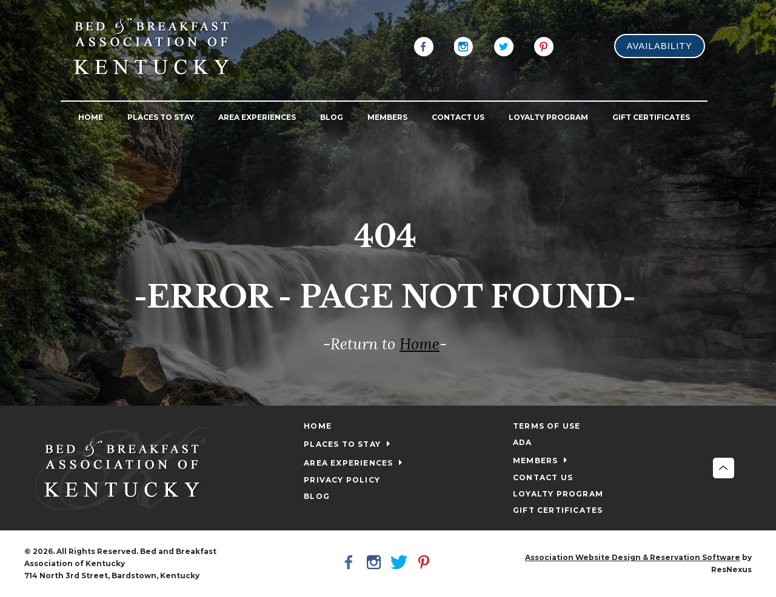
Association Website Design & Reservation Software (632, 557)
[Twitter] (504, 45)
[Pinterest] (544, 45)
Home (420, 344)
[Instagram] (464, 45)
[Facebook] (424, 45)
